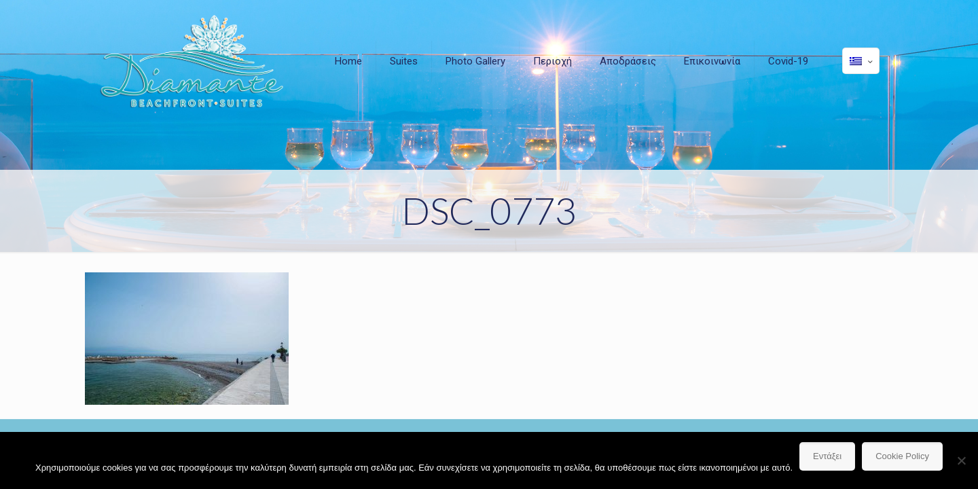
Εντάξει (827, 456)
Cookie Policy (902, 456)
